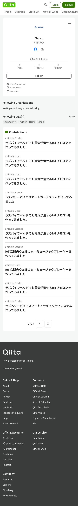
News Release (10, 495)
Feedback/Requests (13, 412)
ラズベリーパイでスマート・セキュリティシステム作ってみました (38, 308)
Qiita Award (38, 412)
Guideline (8, 402)
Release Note (39, 385)
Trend (8, 11)
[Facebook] (35, 49)
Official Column (40, 396)
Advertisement (10, 423)
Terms (6, 391)
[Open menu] (69, 23)
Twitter (23, 121)
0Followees (39, 66)
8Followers (58, 66)
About (6, 385)
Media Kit (8, 407)
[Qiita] (9, 4)
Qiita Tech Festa (40, 407)
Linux (41, 121)
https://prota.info (18, 83)
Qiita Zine (37, 443)
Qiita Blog (8, 490)
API (34, 423)
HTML (32, 121)
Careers (7, 484)
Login (55, 4)
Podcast (7, 464)
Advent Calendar (41, 402)
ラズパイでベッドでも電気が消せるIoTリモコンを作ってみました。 (38, 145)
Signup (69, 4)
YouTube (7, 459)
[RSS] (42, 49)
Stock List (34, 11)
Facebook (8, 454)
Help (5, 418)
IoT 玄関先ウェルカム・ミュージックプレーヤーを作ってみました (38, 253)
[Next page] (39, 323)
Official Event (50, 11)
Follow (39, 76)
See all (72, 116)
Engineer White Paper (43, 418)
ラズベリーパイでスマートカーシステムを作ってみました (38, 199)
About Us (7, 479)
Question (20, 11)
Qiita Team (38, 438)
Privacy (6, 396)
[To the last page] (48, 323)
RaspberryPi (10, 121)
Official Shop (39, 448)
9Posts (20, 66)
